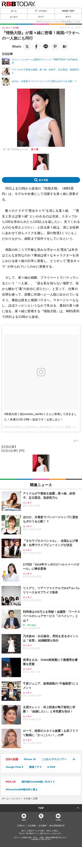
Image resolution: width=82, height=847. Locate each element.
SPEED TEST (68, 11)
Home (24, 820)
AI (74, 759)
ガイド (68, 17)
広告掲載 (32, 826)
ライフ (41, 17)
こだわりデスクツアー (54, 759)
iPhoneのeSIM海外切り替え (22, 789)
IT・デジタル (41, 11)
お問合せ (21, 826)
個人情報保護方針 (57, 826)
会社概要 (42, 826)
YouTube (58, 820)
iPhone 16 (30, 759)
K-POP (51, 767)
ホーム (14, 11)
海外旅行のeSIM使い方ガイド (38, 781)
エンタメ (14, 17)
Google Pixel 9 (14, 767)
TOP (41, 808)
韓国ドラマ (35, 767)
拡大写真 (43, 180)
